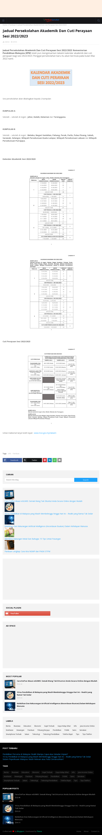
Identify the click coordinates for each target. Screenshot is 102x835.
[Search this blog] (39, 480)
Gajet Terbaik (49, 726)
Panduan (12, 25)
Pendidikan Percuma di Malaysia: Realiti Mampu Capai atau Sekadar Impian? (35, 754)
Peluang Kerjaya (44, 730)
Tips (77, 734)
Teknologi (36, 734)
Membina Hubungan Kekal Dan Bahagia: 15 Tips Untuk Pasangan (33, 539)
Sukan (27, 734)
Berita (8, 726)
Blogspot (20, 831)
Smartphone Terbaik (13, 734)
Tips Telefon (87, 734)
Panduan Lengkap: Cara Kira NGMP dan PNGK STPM (27, 551)
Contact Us (95, 831)
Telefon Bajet (68, 734)
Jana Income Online (87, 726)
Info (9, 453)
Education (27, 726)
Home (5, 25)
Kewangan (20, 730)
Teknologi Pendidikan (51, 734)
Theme (39, 831)
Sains (74, 730)
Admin (7, 42)
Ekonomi (37, 726)
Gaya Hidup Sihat (64, 726)
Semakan (83, 730)
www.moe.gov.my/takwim (45, 433)
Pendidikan (57, 730)
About (86, 831)
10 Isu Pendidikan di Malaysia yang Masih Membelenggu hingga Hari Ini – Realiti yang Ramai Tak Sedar (49, 513)
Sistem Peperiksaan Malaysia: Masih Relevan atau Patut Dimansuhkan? (33, 759)
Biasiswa (17, 726)
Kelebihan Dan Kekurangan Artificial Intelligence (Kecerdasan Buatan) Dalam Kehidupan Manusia (46, 526)
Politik (67, 730)
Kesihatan (9, 730)
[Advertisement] (51, 9)
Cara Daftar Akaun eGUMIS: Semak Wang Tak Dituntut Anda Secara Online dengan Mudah (43, 501)
